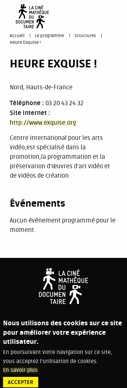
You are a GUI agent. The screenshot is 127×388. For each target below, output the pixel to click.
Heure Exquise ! (25, 42)
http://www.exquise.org (43, 122)
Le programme (49, 35)
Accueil (17, 35)
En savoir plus (20, 374)
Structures (85, 35)
